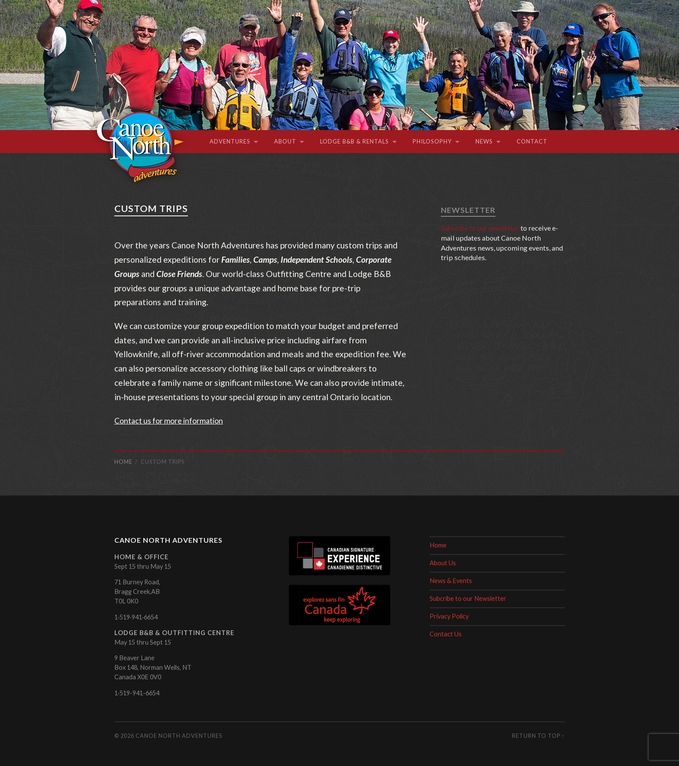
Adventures (230, 141)
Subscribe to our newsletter (484, 228)
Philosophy (432, 141)
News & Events (451, 580)
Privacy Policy (449, 616)
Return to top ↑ (538, 735)
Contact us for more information (174, 420)
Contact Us (446, 634)
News (484, 141)
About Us (443, 563)
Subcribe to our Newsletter (468, 598)
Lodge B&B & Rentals (354, 141)
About (285, 141)
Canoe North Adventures (179, 735)
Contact (532, 141)
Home (438, 545)
